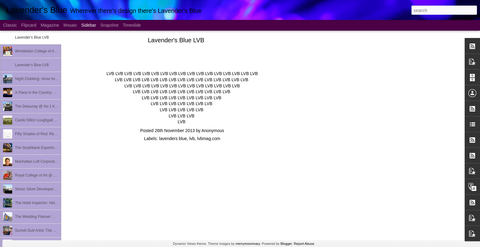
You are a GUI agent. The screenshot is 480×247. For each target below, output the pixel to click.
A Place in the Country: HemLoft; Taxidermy (50, 92)
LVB (110, 73)
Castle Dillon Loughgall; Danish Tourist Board (52, 120)
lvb (192, 138)
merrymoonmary (248, 243)
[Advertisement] (330, 136)
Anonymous (212, 130)
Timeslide (132, 25)
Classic (10, 25)
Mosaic (70, 25)
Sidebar (88, 25)
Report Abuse (304, 243)
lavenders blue (173, 138)
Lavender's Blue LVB (32, 37)
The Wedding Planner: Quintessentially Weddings (55, 217)
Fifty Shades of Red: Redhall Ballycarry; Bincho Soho (58, 134)
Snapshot (109, 25)
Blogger (286, 243)
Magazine (50, 25)
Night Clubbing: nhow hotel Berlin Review (48, 79)
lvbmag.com (208, 138)
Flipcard (28, 25)
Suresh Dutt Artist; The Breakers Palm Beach (51, 230)
